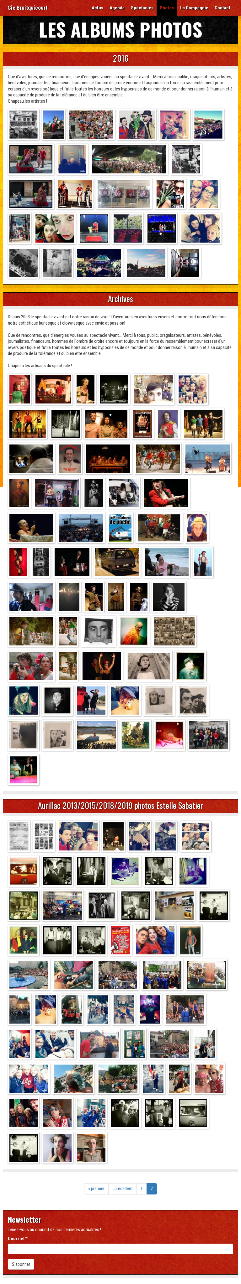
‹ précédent (122, 1188)
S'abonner (21, 1264)
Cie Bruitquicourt (27, 7)
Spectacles (142, 8)
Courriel (18, 1238)
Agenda (117, 8)
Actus (97, 8)
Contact (222, 8)
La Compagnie (194, 8)
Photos (167, 8)
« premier (96, 1188)
